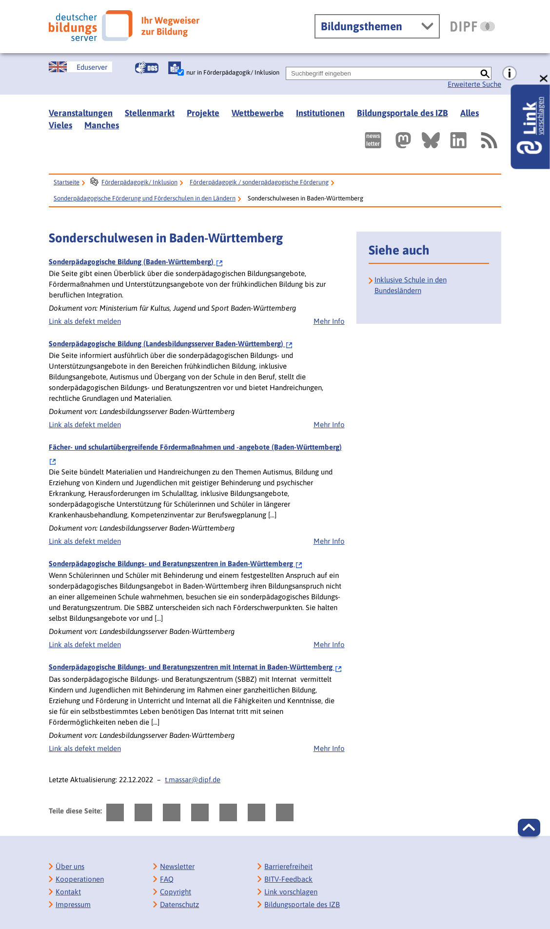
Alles (469, 113)
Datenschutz (179, 904)
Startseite (66, 182)
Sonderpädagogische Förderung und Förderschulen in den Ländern (145, 198)
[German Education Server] (80, 66)
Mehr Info (329, 321)
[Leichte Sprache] (174, 67)
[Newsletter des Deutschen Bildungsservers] (373, 140)
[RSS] (488, 140)
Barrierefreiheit (288, 866)
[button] (529, 827)
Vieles (60, 125)
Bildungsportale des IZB (402, 113)
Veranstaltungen (81, 113)
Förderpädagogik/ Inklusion (139, 182)
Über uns (70, 866)
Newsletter (177, 866)
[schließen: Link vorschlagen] (544, 78)
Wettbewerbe (258, 113)
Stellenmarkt (150, 113)
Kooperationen (80, 879)
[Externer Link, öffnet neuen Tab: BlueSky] (431, 140)
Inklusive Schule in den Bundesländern (410, 285)
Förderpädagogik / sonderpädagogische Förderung (259, 182)
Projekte (203, 113)
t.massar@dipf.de (192, 779)
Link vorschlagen (290, 892)
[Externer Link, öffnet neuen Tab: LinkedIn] (458, 140)
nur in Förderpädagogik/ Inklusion (232, 72)
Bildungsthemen (361, 26)
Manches (101, 125)
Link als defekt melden (85, 321)
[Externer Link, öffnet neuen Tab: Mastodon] (403, 140)
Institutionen (320, 113)
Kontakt (68, 892)
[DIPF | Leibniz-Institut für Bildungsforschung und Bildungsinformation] (472, 26)
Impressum (73, 904)
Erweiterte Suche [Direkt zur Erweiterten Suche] (474, 84)
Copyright (175, 892)
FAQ (167, 879)
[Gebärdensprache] (146, 67)
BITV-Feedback (288, 879)
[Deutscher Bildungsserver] (124, 25)
